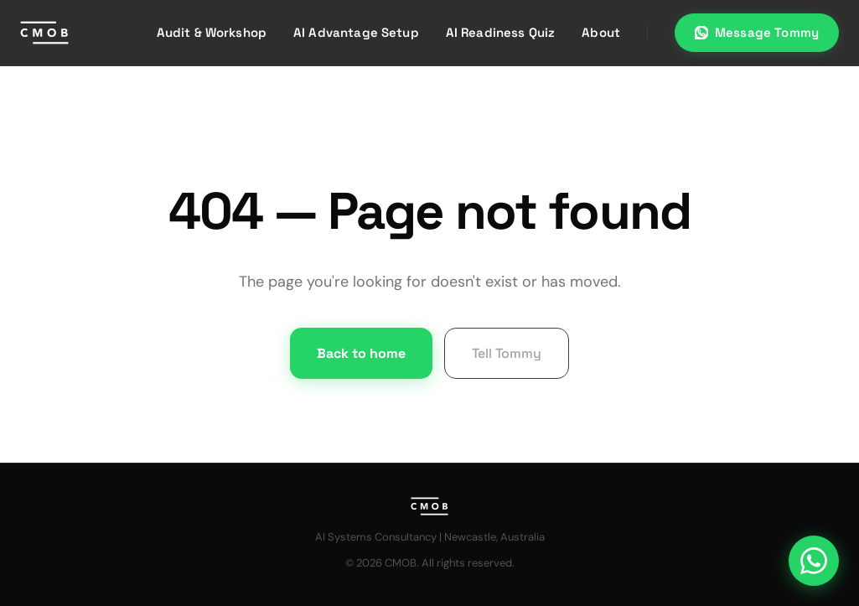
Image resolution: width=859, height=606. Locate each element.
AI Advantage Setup (356, 32)
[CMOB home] (44, 32)
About (601, 32)
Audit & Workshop (211, 32)
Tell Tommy (506, 353)
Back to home (361, 353)
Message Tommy (757, 32)
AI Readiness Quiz (501, 32)
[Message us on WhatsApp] (814, 561)
